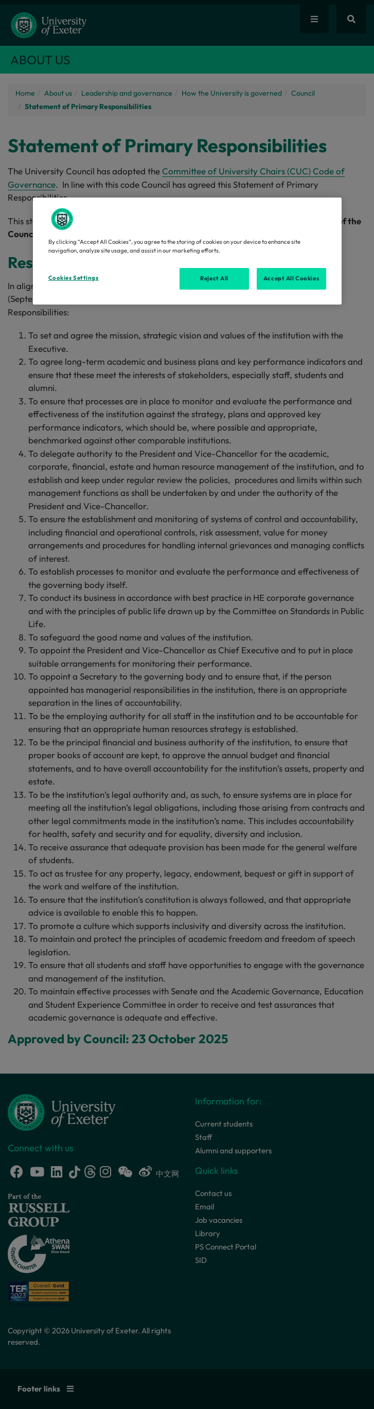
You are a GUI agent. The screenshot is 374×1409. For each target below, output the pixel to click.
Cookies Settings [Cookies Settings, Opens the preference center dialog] (73, 277)
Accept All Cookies (291, 278)
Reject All (214, 278)
